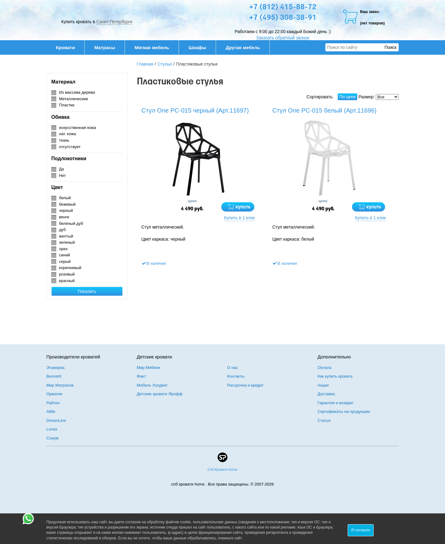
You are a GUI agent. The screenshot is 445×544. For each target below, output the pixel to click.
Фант (141, 376)
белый (65, 197)
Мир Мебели (148, 367)
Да (61, 169)
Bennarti (53, 376)
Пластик (66, 105)
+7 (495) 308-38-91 (282, 18)
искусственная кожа (77, 127)
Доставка (326, 394)
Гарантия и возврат (336, 403)
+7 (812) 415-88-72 (282, 7)
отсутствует (70, 146)
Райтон (53, 403)
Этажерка (55, 367)
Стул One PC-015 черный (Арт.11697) (195, 110)
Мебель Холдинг (152, 385)
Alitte (50, 411)
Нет (62, 175)
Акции (323, 385)
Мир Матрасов (60, 385)
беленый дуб (71, 223)
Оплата (325, 367)
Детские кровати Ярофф (160, 394)
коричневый (70, 267)
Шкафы (197, 47)
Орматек (54, 394)
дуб (62, 229)
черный (66, 210)
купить (243, 207)
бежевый (67, 204)
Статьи (324, 420)
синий (64, 255)
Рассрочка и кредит (245, 385)
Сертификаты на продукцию (344, 411)
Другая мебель (246, 47)
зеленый (67, 242)
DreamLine (56, 420)
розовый (67, 274)
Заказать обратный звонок (282, 37)
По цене (347, 96)
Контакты (235, 376)
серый (65, 261)
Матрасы (104, 47)
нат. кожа (67, 133)
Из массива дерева (77, 92)
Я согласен (360, 530)
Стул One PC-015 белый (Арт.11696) (324, 110)
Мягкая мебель (155, 47)
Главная (145, 64)
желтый (66, 236)
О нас (232, 367)
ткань (64, 140)
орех (63, 248)
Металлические (73, 98)
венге (64, 217)
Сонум (52, 438)
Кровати (68, 47)
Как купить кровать (335, 376)
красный (66, 280)
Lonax (51, 429)
